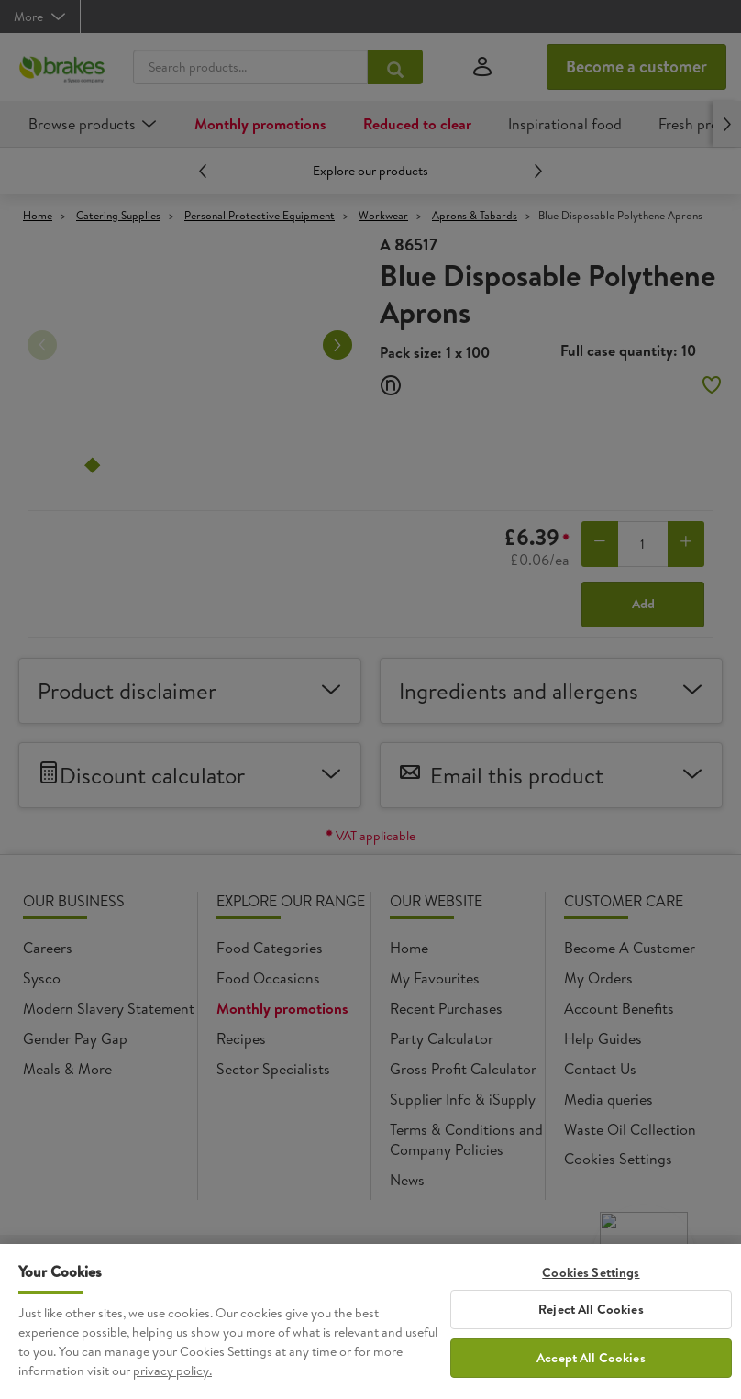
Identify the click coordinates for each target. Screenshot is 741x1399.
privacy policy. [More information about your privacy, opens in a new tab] (172, 1370)
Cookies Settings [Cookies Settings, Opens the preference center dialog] (590, 1273)
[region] (370, 1321)
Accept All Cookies (591, 1358)
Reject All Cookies (591, 1309)
